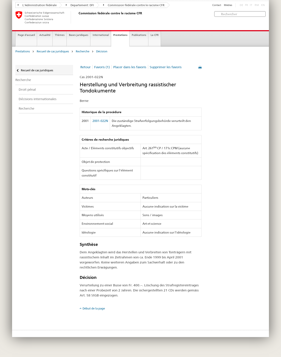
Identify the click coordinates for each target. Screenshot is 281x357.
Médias (228, 5)
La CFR (155, 35)
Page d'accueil (26, 35)
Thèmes (60, 35)
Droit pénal (27, 89)
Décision (101, 51)
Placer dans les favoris (129, 67)
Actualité (44, 35)
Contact (216, 5)
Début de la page (94, 308)
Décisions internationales (37, 99)
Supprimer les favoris (166, 67)
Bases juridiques (78, 35)
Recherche (82, 51)
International (101, 35)
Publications (139, 35)
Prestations (120, 35)
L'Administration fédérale (37, 5)
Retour (85, 67)
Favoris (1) (102, 67)
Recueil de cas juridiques (53, 51)
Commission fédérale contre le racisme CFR (133, 5)
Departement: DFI (80, 5)
